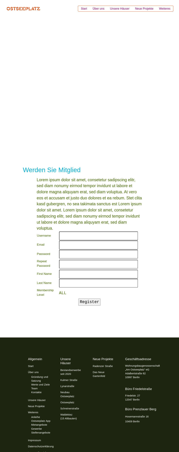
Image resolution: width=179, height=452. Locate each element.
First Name (44, 273)
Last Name (44, 283)
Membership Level (45, 292)
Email (40, 244)
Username (44, 235)
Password (43, 254)
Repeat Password (43, 263)
